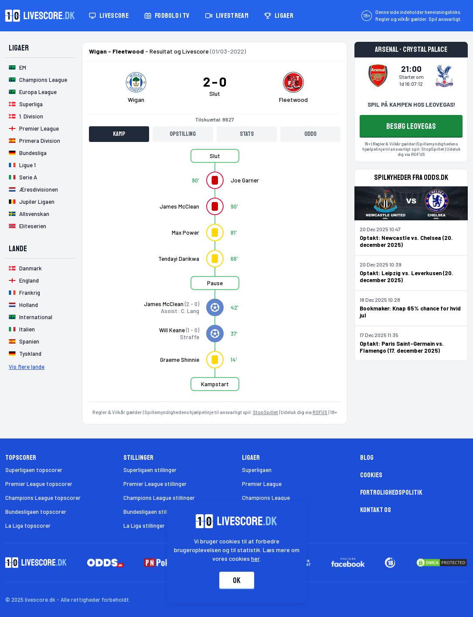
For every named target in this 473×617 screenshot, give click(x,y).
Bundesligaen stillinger (151, 511)
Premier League (262, 483)
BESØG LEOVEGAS (411, 126)
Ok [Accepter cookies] (237, 580)
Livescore (109, 15)
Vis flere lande (26, 366)
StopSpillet (265, 412)
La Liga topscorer (28, 525)
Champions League (266, 497)
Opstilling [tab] (183, 134)
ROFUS (320, 412)
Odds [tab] (310, 134)
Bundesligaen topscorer (35, 511)
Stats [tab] (247, 134)
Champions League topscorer (43, 497)
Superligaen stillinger (150, 469)
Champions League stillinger (159, 497)
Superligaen (257, 469)
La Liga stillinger (144, 525)
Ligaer (278, 15)
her (255, 558)
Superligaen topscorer (33, 469)
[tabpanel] (214, 275)
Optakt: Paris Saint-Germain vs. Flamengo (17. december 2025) (402, 347)
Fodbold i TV (167, 15)
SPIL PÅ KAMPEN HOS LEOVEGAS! (411, 104)
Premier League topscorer (38, 483)
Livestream (226, 15)
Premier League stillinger (155, 483)
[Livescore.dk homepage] (40, 16)
